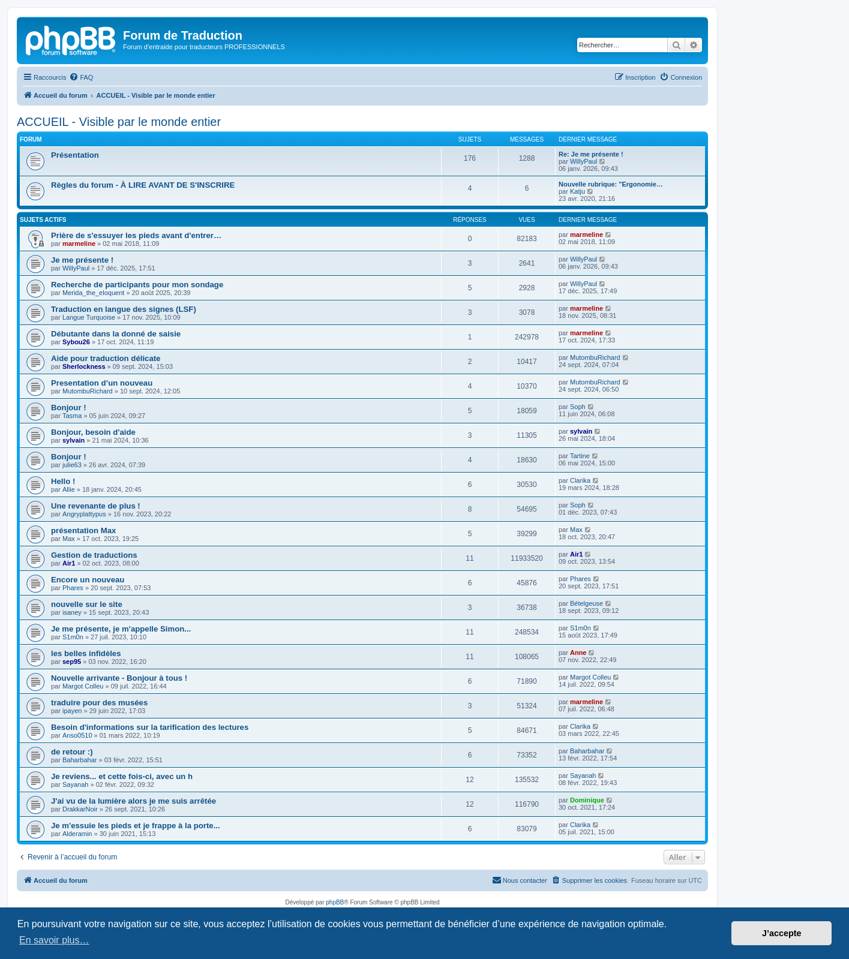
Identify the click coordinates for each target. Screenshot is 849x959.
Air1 (68, 563)
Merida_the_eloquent (93, 292)
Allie (68, 489)
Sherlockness (84, 366)
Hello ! (63, 481)
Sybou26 (76, 341)
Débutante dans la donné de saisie (116, 333)
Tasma (72, 415)
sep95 (71, 661)
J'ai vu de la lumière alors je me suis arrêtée (133, 800)
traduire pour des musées (99, 702)
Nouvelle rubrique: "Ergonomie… (611, 184)
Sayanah (75, 784)
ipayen (72, 710)
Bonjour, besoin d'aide (93, 432)
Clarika (580, 480)
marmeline (78, 243)
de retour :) (72, 751)
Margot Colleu (82, 686)
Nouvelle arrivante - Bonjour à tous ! (119, 678)
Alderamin (77, 833)
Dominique (587, 800)
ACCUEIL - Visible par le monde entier (119, 121)
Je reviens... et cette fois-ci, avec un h (122, 776)
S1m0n (72, 637)
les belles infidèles (86, 653)
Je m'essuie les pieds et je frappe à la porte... (135, 825)
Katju (577, 191)
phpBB (335, 902)
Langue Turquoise (88, 317)
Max (68, 538)
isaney (72, 612)
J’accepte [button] (782, 933)
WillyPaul (583, 161)
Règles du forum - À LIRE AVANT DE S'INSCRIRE (143, 185)
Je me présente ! (82, 259)
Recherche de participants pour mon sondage (137, 284)
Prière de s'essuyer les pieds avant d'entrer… (136, 235)
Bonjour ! (68, 407)
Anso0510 (77, 735)
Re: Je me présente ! (591, 154)
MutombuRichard (595, 357)
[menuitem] (81, 77)
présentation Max (83, 530)
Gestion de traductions (94, 555)
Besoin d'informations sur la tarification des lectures (149, 727)
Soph (578, 406)
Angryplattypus (84, 514)
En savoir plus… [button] (54, 940)
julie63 (72, 464)
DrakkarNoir (80, 809)
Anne (578, 652)
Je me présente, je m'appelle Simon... (121, 628)
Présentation (75, 155)
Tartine (580, 455)
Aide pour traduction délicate (105, 358)
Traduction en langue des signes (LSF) (123, 309)
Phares (72, 587)
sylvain (73, 440)
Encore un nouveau (87, 579)
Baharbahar (79, 759)
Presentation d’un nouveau (101, 382)
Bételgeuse (586, 603)
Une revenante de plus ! (95, 505)
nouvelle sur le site (86, 604)
